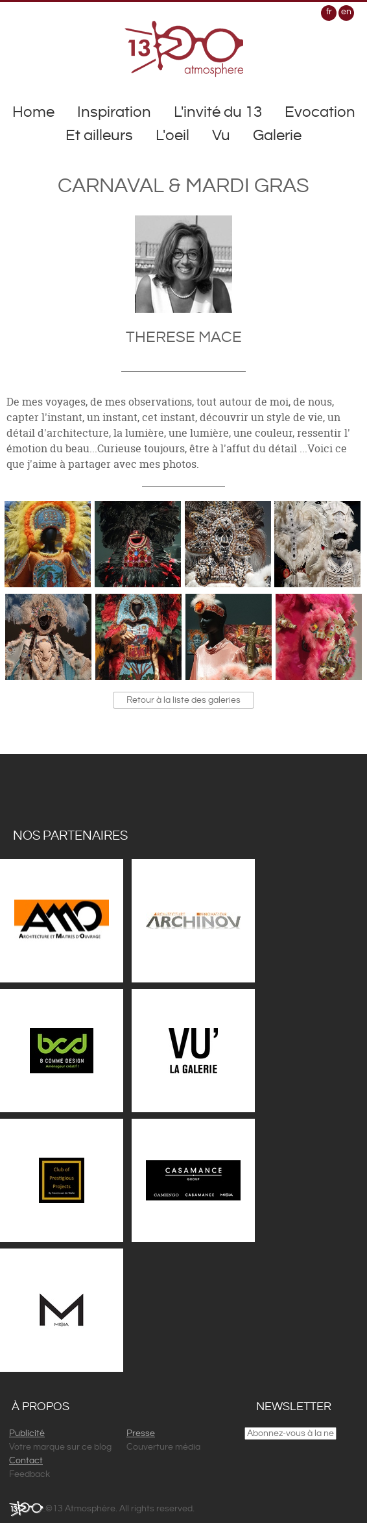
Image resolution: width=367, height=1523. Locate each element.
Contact (26, 1460)
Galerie (277, 135)
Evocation (320, 112)
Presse (140, 1433)
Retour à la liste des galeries (183, 700)
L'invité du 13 (218, 112)
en (346, 11)
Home (33, 112)
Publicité (27, 1433)
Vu (221, 135)
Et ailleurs (99, 135)
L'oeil (172, 135)
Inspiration (114, 112)
